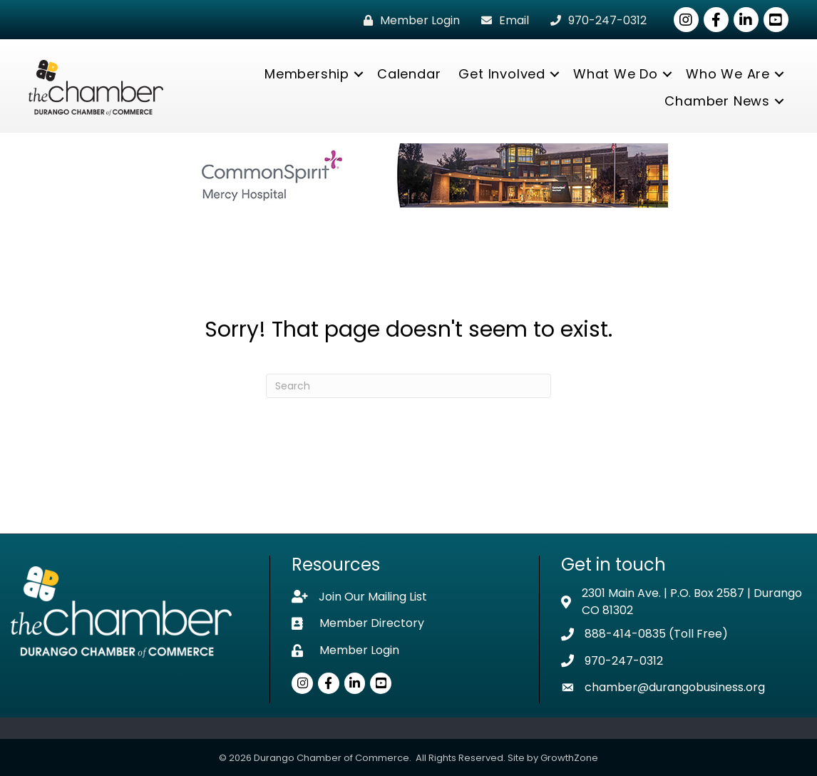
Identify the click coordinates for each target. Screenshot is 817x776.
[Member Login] (408, 20)
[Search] (408, 386)
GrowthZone (569, 758)
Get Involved (501, 74)
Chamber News (717, 101)
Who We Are (728, 74)
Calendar (409, 74)
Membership (306, 74)
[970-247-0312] (595, 20)
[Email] (501, 20)
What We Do (615, 74)
